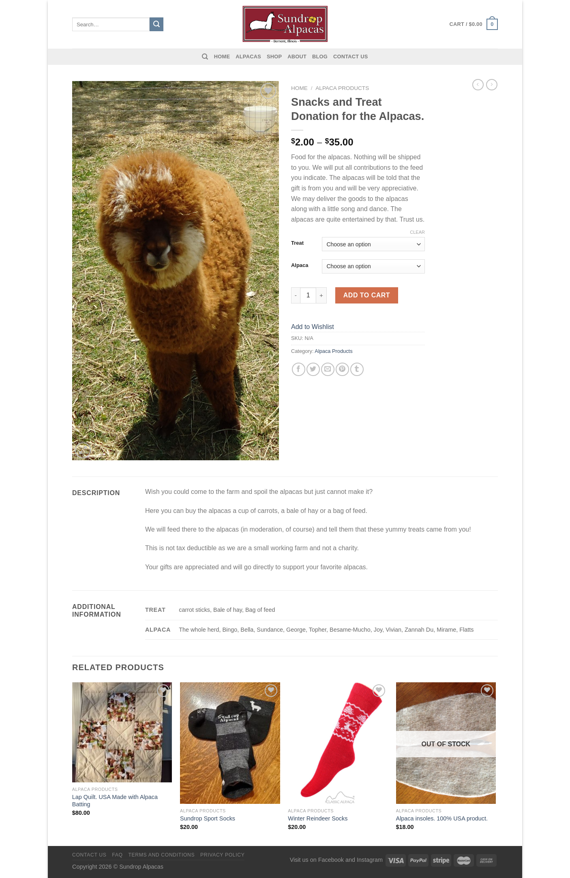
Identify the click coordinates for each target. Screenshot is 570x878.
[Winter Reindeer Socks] (338, 743)
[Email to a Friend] (327, 369)
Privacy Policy (222, 855)
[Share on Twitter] (313, 369)
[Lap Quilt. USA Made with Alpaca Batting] (122, 732)
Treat (297, 243)
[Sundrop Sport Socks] (230, 743)
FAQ (117, 855)
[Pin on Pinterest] (342, 369)
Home (222, 56)
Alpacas (248, 56)
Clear (417, 232)
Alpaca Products (342, 88)
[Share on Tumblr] (357, 369)
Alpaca (299, 265)
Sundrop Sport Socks (207, 818)
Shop (274, 56)
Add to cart (366, 295)
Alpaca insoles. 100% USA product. (442, 818)
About (296, 56)
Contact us (350, 56)
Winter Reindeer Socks (317, 818)
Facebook (331, 860)
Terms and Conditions (161, 855)
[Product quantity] (308, 295)
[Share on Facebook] (298, 369)
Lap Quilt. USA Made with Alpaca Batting (115, 801)
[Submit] (156, 24)
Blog (320, 56)
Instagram (370, 860)
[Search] (205, 56)
